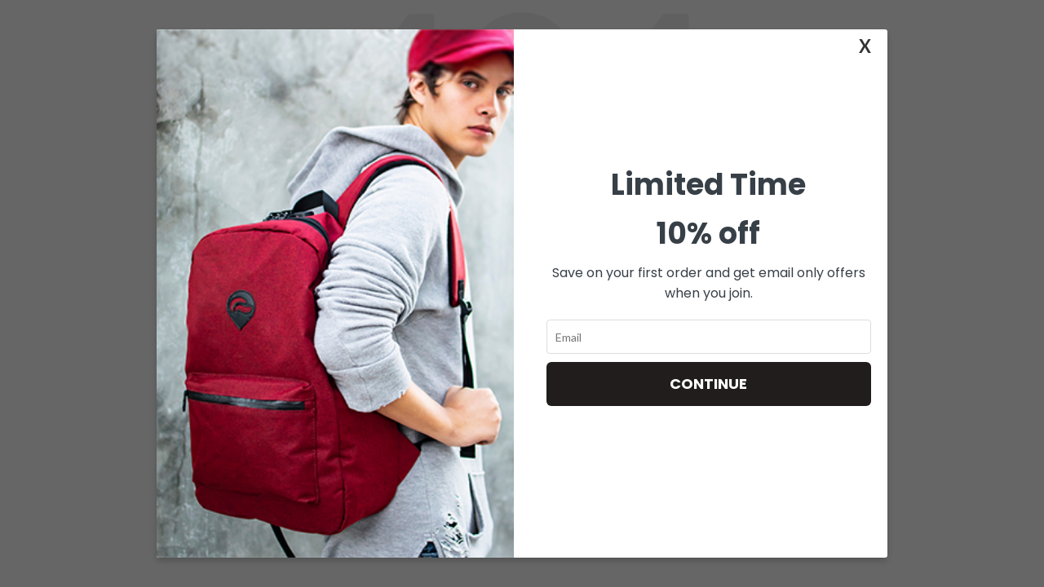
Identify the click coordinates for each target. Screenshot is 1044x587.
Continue (708, 383)
